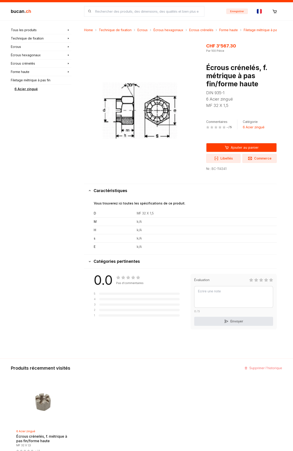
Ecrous (142, 30)
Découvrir (111, 377)
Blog (107, 385)
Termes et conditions (166, 401)
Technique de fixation (115, 30)
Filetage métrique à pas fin (263, 30)
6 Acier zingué (26, 89)
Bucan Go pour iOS (210, 400)
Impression (158, 385)
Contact (156, 377)
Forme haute (228, 30)
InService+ (204, 383)
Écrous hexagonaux (168, 30)
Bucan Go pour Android (214, 408)
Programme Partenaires (214, 391)
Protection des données (168, 422)
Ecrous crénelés (201, 30)
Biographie (158, 393)
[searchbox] (147, 11)
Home (88, 30)
